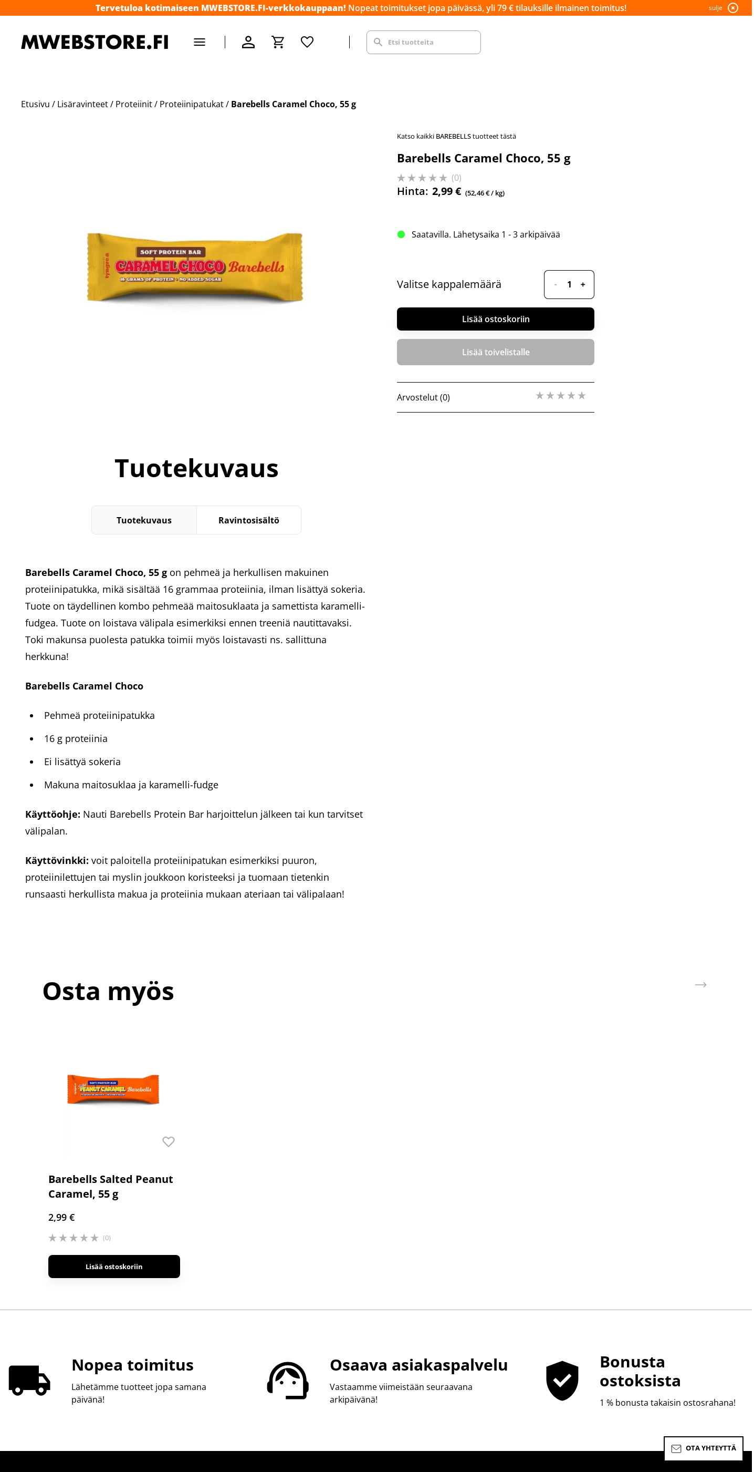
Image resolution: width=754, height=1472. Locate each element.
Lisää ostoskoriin (496, 319)
